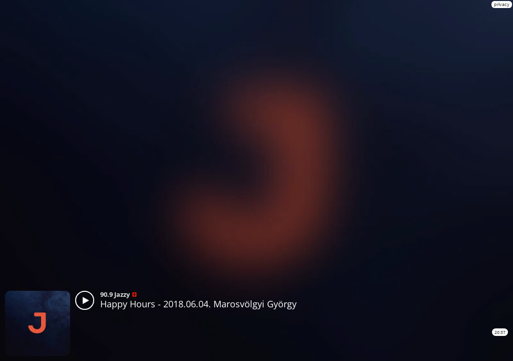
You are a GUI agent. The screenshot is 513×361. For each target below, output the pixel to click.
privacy (501, 4)
